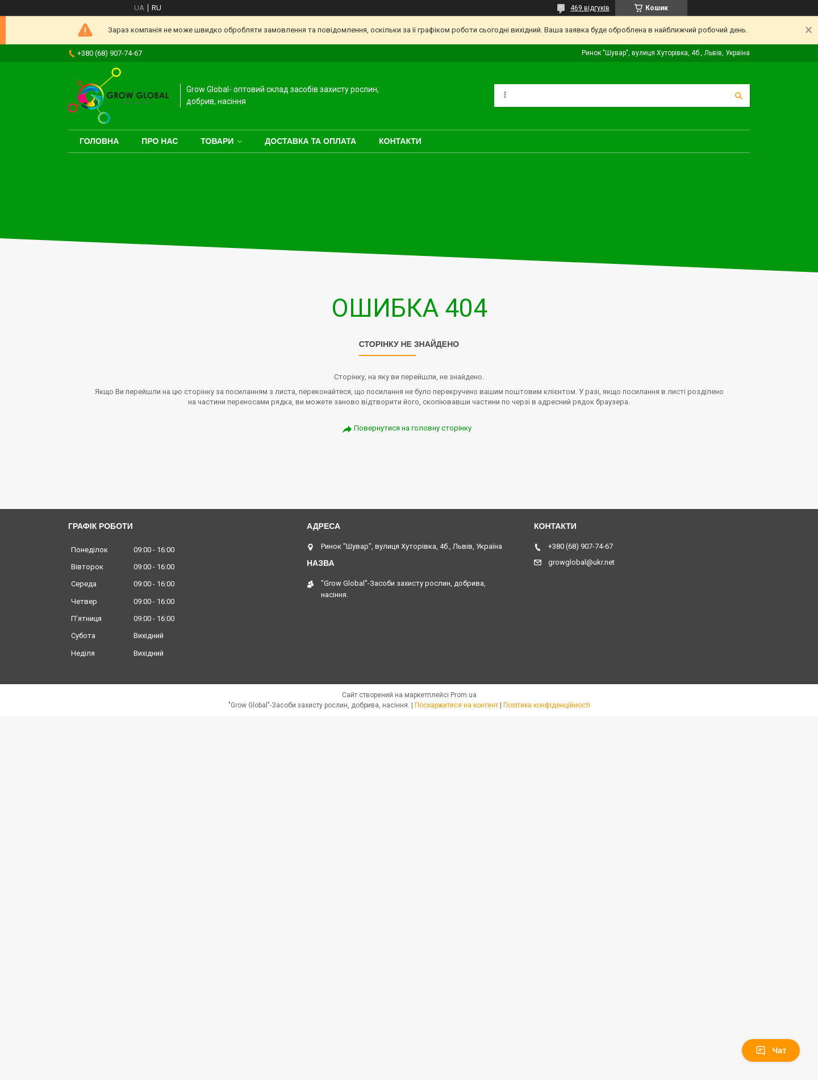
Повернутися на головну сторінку (412, 428)
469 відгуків (590, 8)
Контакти (400, 141)
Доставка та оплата (310, 141)
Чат (771, 1050)
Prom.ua (463, 695)
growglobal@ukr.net (581, 562)
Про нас (159, 141)
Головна (99, 141)
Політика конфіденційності (546, 705)
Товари (217, 141)
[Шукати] (738, 95)
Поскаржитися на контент (456, 705)
